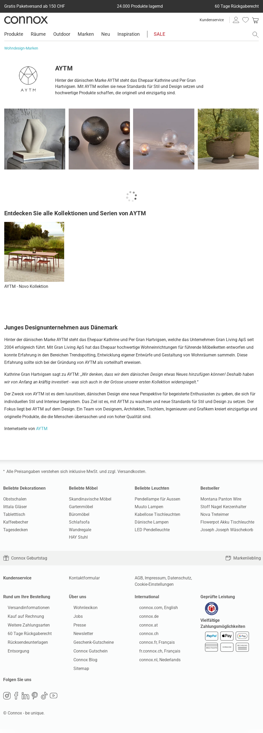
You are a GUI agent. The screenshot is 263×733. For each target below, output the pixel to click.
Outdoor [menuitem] (61, 34)
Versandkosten (131, 471)
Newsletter (79, 635)
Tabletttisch (14, 514)
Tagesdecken (15, 529)
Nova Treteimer (214, 514)
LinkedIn (25, 700)
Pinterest (34, 700)
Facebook (16, 700)
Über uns (77, 596)
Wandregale (80, 529)
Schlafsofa (79, 522)
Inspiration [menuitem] (128, 34)
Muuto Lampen (149, 506)
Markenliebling (243, 558)
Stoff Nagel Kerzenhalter (223, 506)
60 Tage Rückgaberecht (25, 635)
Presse (75, 627)
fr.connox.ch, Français (155, 653)
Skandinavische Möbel (90, 499)
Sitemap (77, 670)
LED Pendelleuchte (152, 529)
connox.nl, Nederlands (155, 661)
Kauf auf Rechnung (21, 618)
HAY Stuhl (78, 537)
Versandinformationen (24, 609)
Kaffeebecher (15, 522)
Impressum (155, 577)
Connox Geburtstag (25, 558)
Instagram (7, 700)
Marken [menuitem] (86, 34)
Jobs (73, 618)
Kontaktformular (84, 577)
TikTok (44, 700)
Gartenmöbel (81, 506)
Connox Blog (81, 661)
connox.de (144, 618)
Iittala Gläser (15, 506)
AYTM (41, 428)
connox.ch (144, 635)
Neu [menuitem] (105, 34)
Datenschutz (179, 577)
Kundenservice (212, 20)
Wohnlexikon (81, 609)
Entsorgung (14, 653)
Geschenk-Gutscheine (89, 644)
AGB (139, 577)
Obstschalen (15, 499)
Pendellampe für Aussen (157, 499)
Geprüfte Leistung (217, 596)
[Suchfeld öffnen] (255, 35)
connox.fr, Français (152, 644)
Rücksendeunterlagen (23, 644)
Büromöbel (79, 514)
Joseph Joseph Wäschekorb (226, 529)
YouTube (53, 700)
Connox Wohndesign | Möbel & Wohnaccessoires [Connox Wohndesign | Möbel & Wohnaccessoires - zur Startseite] (26, 20)
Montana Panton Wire (220, 499)
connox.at (144, 627)
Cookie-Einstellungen (154, 584)
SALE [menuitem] (159, 34)
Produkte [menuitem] (13, 34)
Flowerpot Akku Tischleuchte (227, 522)
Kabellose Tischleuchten (157, 514)
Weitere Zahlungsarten (24, 627)
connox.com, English (154, 609)
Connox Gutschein (86, 653)
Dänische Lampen (152, 522)
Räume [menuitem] (38, 34)
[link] (255, 20)
